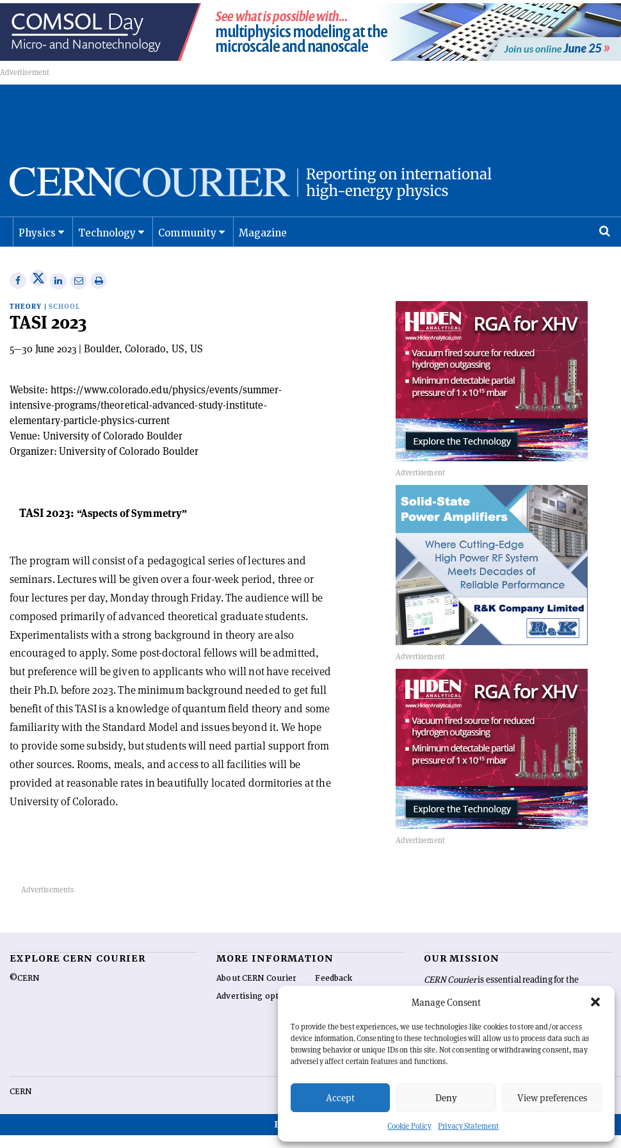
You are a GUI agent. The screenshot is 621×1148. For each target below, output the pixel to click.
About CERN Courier (256, 992)
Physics (36, 246)
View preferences (552, 1098)
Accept (340, 1098)
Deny (446, 1098)
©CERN (24, 992)
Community (185, 246)
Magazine (260, 246)
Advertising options (256, 1009)
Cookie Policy (409, 1126)
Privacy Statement (468, 1126)
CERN (20, 1105)
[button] (595, 1002)
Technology (106, 246)
